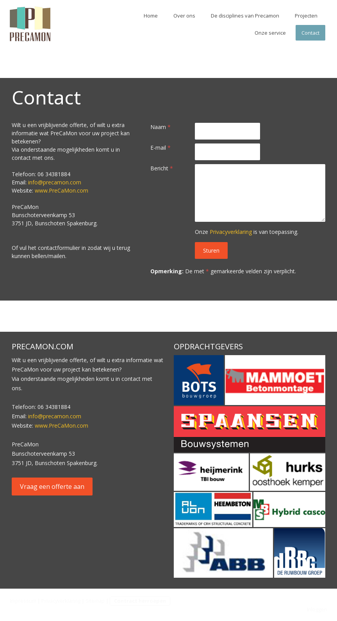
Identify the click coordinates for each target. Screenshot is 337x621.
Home (151, 15)
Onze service (270, 32)
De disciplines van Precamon (245, 15)
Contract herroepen (140, 600)
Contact (310, 32)
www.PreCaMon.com (61, 190)
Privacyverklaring (231, 231)
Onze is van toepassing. (246, 231)
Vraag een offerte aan (52, 486)
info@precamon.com (54, 182)
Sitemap (95, 600)
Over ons (184, 15)
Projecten (306, 15)
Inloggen (317, 609)
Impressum (23, 600)
